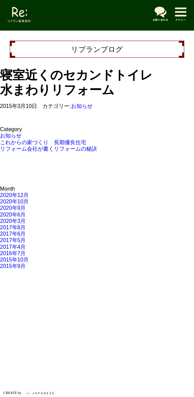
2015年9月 (13, 266)
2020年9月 (13, 208)
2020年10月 (14, 201)
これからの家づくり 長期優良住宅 (43, 142)
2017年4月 (13, 247)
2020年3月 (13, 221)
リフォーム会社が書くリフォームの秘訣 (48, 149)
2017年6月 (13, 234)
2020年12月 (14, 195)
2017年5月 (13, 240)
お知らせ (82, 106)
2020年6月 (13, 214)
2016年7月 (13, 253)
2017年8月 (13, 227)
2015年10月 (14, 260)
